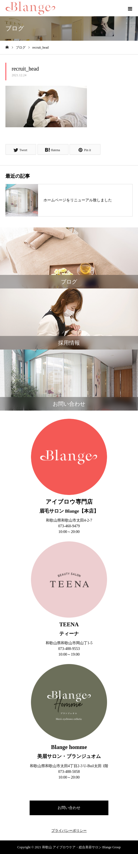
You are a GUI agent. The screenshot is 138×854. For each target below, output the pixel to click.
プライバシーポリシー (69, 830)
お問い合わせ (69, 808)
